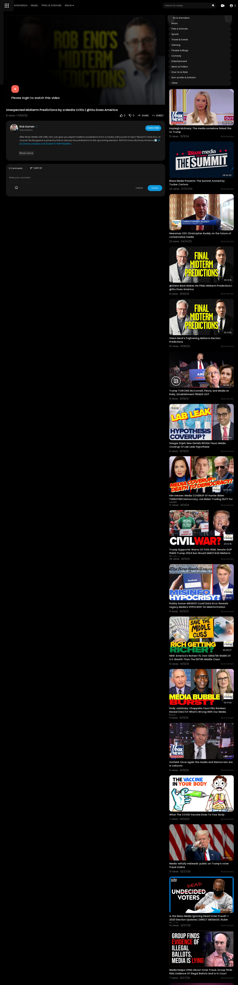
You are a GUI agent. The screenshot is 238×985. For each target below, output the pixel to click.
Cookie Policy (26, 129)
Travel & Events (193, 39)
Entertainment (192, 61)
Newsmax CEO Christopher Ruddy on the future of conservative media (208, 212)
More (116, 5)
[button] (232, 5)
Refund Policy (11, 117)
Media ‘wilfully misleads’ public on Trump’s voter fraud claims (203, 762)
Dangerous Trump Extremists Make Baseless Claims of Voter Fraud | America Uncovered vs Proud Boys (208, 948)
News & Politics (193, 66)
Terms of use (11, 121)
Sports (188, 34)
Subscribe (166, 110)
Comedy (189, 55)
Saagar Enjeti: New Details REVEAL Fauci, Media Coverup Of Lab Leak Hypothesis (207, 394)
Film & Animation (63, 5)
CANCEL (152, 170)
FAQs (23, 117)
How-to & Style (193, 72)
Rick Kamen (72, 109)
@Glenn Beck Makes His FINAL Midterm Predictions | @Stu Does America (206, 258)
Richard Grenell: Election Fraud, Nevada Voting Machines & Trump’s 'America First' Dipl (207, 902)
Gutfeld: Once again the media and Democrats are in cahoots (204, 671)
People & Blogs (193, 50)
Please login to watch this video (79, 80)
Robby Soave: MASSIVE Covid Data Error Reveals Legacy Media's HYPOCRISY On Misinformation (207, 534)
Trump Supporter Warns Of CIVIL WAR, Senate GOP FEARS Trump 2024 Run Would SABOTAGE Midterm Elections (206, 488)
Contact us (22, 125)
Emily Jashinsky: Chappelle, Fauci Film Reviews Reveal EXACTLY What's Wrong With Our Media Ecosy (206, 627)
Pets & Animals (99, 5)
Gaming (189, 45)
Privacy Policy (27, 121)
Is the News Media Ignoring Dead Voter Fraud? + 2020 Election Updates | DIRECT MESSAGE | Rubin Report (207, 809)
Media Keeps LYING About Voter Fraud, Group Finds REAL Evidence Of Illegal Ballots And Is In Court (206, 855)
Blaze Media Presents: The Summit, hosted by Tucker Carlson (204, 167)
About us (9, 125)
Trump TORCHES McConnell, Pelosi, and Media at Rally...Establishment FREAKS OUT (207, 350)
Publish (168, 170)
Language (9, 133)
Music (82, 5)
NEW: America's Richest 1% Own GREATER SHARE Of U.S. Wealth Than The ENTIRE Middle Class (207, 581)
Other (188, 83)
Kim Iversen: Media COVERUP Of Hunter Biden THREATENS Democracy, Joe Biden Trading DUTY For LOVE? (207, 441)
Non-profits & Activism (197, 77)
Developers (10, 129)
